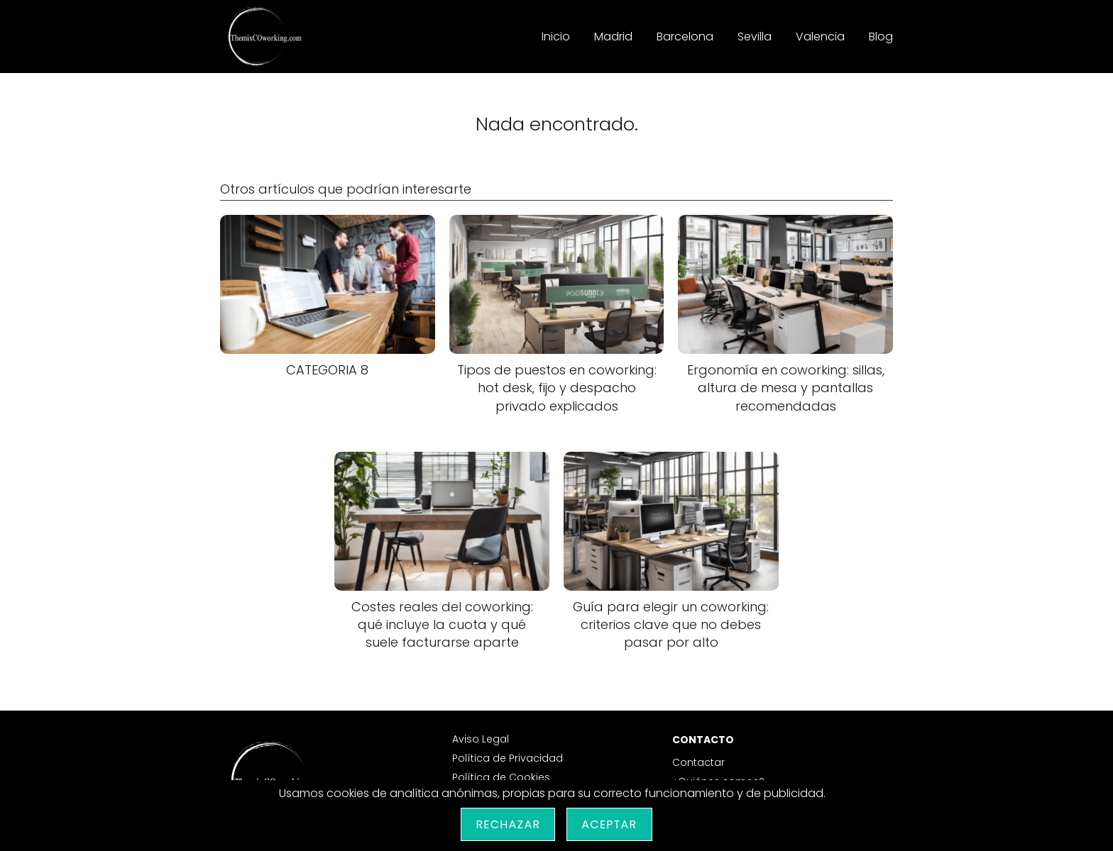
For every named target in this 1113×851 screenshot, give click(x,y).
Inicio (556, 36)
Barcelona (685, 36)
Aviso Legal (480, 739)
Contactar (698, 762)
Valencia (820, 36)
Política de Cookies (501, 777)
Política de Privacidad (507, 758)
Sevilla (755, 36)
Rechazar (508, 824)
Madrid (613, 36)
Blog (881, 36)
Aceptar (609, 824)
